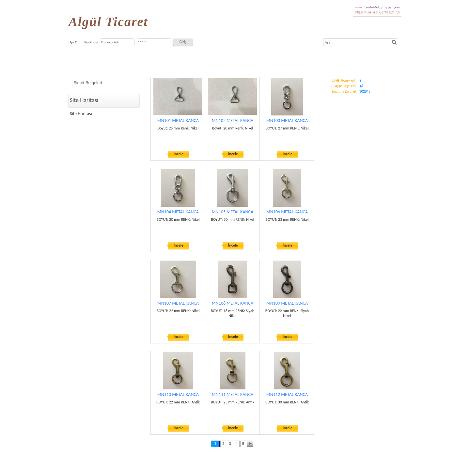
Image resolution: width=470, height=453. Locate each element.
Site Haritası (81, 113)
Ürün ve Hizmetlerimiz (196, 60)
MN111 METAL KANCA (232, 394)
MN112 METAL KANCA (287, 394)
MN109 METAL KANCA (287, 303)
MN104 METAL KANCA (178, 212)
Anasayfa (127, 60)
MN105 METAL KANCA (232, 212)
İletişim (343, 60)
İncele (178, 154)
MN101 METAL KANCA (178, 120)
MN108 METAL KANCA (232, 303)
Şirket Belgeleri (87, 82)
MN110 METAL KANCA (178, 394)
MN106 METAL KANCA (287, 212)
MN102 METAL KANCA (232, 120)
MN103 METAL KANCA (287, 120)
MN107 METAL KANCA (178, 303)
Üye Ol (73, 42)
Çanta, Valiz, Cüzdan (243, 60)
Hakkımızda (157, 60)
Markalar (280, 60)
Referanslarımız (312, 60)
